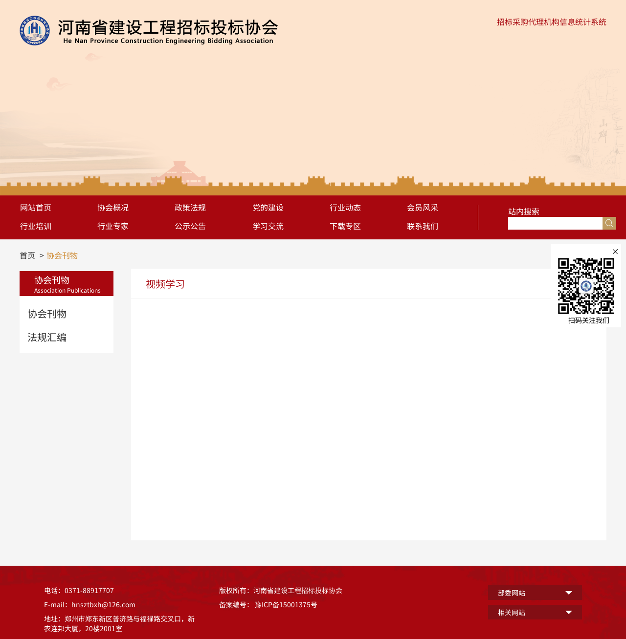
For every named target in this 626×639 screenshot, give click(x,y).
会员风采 (422, 207)
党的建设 (268, 207)
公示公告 (190, 226)
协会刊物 (62, 255)
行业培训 (35, 226)
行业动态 (345, 207)
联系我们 (422, 226)
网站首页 (35, 207)
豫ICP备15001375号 (286, 604)
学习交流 (268, 226)
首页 (27, 255)
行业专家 (113, 226)
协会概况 (113, 207)
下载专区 (345, 226)
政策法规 (190, 207)
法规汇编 (47, 337)
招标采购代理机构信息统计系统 (551, 21)
